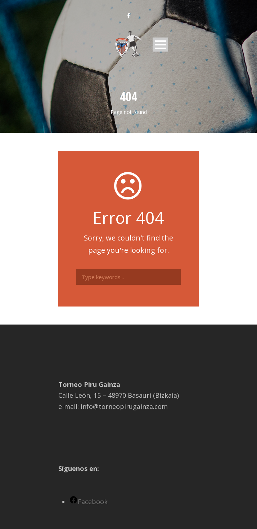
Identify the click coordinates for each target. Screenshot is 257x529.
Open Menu (160, 45)
